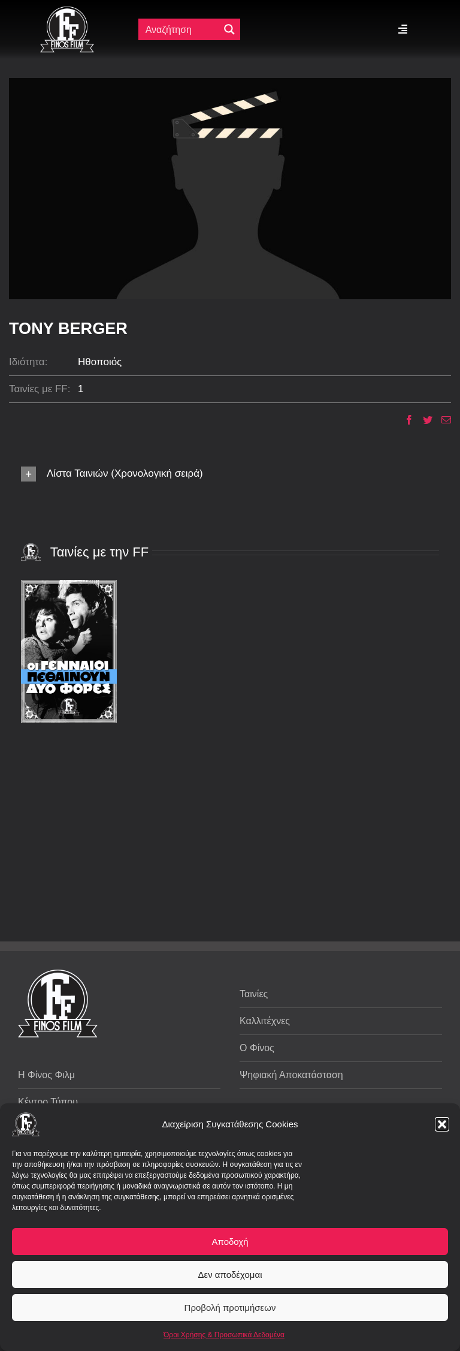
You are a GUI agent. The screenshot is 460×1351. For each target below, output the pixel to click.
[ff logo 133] (67, 11)
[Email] (441, 420)
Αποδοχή (230, 1241)
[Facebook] (404, 420)
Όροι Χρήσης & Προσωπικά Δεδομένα (224, 1335)
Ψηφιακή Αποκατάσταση (291, 1075)
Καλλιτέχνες (265, 1021)
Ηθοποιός (100, 362)
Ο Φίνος (257, 1048)
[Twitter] (423, 420)
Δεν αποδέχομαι (230, 1274)
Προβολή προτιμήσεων (230, 1307)
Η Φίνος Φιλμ (46, 1075)
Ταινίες (254, 994)
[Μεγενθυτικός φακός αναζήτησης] (229, 29)
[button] (442, 1124)
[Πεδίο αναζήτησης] (181, 29)
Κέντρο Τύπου (48, 1102)
